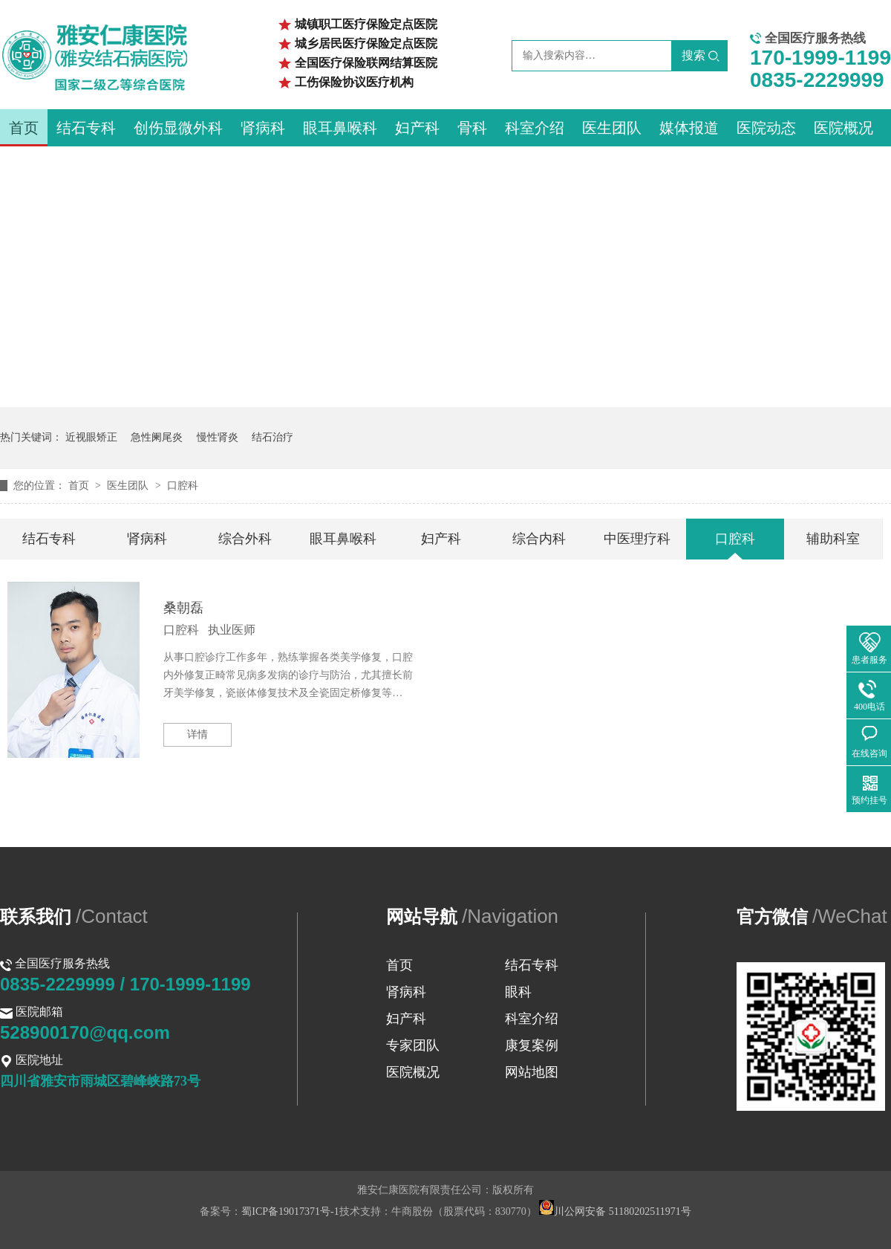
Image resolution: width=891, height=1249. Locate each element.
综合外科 (245, 538)
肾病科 (263, 128)
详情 (197, 734)
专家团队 (413, 1045)
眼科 (518, 991)
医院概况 (843, 128)
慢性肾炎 (217, 437)
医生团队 (612, 128)
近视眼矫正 (91, 437)
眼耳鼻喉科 (340, 128)
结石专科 (86, 128)
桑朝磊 (183, 607)
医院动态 (766, 128)
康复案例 (531, 1045)
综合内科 (539, 538)
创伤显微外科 (178, 128)
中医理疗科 (637, 538)
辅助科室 (833, 538)
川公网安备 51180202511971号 (615, 1211)
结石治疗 (272, 437)
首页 (24, 128)
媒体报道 (689, 128)
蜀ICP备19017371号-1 (290, 1211)
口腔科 (182, 485)
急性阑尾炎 (157, 437)
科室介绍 (534, 128)
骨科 (472, 128)
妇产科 (417, 128)
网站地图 (531, 1072)
